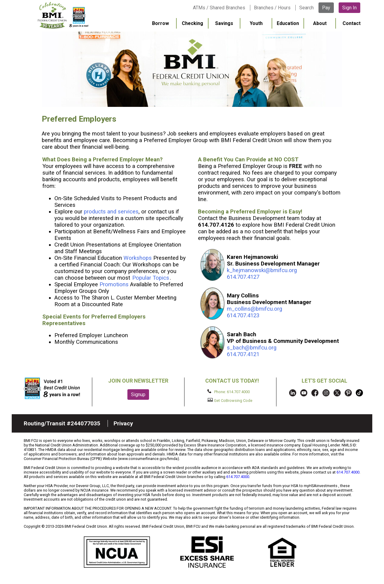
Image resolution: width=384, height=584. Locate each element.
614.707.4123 (243, 315)
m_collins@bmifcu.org (254, 309)
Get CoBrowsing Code (230, 400)
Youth (256, 23)
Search (306, 8)
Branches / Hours (272, 8)
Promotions (114, 284)
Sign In (349, 8)
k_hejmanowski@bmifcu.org (262, 270)
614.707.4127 (243, 277)
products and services (111, 211)
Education (288, 23)
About (320, 23)
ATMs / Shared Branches (219, 8)
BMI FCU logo (63, 15)
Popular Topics (150, 278)
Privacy (123, 423)
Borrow (160, 23)
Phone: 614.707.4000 (228, 391)
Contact (352, 23)
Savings (224, 23)
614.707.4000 (348, 472)
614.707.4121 (243, 354)
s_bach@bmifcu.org (251, 347)
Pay (326, 8)
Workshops (137, 258)
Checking (192, 23)
